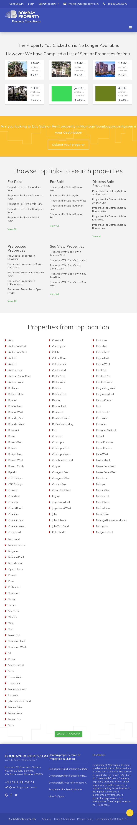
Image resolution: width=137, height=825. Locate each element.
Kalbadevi (101, 346)
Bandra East (15, 406)
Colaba (56, 352)
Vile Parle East (16, 665)
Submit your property (68, 145)
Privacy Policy (85, 818)
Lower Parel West (106, 472)
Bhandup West (16, 424)
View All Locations (68, 734)
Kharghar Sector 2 (106, 430)
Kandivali (101, 370)
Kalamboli (101, 340)
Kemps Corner (104, 400)
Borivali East (15, 454)
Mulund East (14, 719)
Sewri (11, 599)
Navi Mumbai (15, 563)
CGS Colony (15, 484)
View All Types (57, 796)
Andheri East (15, 370)
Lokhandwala (103, 460)
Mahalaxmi (102, 478)
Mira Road (14, 539)
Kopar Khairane (104, 442)
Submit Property (49, 3)
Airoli (11, 340)
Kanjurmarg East (105, 394)
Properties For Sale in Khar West (68, 200)
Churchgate (58, 346)
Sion (10, 629)
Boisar (12, 436)
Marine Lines (103, 508)
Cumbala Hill (59, 370)
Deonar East (59, 406)
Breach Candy (16, 466)
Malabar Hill (102, 496)
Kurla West (102, 454)
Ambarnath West (17, 352)
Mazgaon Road (104, 532)
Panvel (12, 575)
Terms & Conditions (64, 818)
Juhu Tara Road (60, 526)
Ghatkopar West (61, 454)
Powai (11, 659)
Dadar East (58, 376)
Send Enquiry (16, 3)
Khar (98, 406)
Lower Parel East (105, 466)
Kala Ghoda (58, 532)
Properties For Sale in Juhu (64, 195)
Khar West (102, 418)
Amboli (12, 358)
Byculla (12, 472)
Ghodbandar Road (62, 460)
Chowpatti (58, 340)
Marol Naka (102, 514)
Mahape (100, 484)
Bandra (12, 400)
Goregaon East (60, 472)
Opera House (15, 569)
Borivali (12, 448)
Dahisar (56, 388)
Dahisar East (59, 394)
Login (31, 3)
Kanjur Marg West (106, 388)
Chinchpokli (14, 532)
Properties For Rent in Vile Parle (25, 203)
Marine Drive (15, 707)
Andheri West (16, 382)
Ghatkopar (58, 442)
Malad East (14, 635)
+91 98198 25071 (117, 3)
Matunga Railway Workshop (111, 520)
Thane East (14, 683)
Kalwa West (102, 352)
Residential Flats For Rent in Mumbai (68, 768)
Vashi (11, 671)
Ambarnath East (17, 346)
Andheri (12, 364)
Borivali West (15, 460)
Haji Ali (56, 496)
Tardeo (12, 605)
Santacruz (14, 593)
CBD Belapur (15, 478)
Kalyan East (102, 358)
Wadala (12, 617)
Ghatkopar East (60, 448)
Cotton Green (59, 358)
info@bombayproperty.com (83, 3)
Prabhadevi (14, 587)
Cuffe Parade (59, 364)
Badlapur (13, 388)
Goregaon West (61, 478)
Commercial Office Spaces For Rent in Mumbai (68, 775)
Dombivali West (60, 418)
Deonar (56, 400)
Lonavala (13, 695)
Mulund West (15, 713)
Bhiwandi (13, 430)
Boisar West (15, 442)
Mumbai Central (17, 545)
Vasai (11, 725)
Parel (11, 581)
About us (47, 818)
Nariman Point (16, 557)
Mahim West (103, 490)
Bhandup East (16, 418)
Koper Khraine (104, 448)
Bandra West (15, 412)
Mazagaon (102, 526)
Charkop (13, 502)
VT (9, 653)
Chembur (13, 514)
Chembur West (16, 526)
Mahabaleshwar (17, 689)
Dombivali (57, 412)
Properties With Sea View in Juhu (68, 260)
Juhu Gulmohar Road (19, 701)
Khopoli (100, 436)
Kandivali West (104, 382)
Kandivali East (103, 376)
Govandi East (59, 484)
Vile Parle (13, 611)
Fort (54, 430)
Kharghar (101, 424)
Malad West (102, 502)
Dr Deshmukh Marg (62, 424)
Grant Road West (61, 490)
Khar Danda (102, 412)
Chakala (12, 490)
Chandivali (14, 496)
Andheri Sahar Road (19, 376)
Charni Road (15, 508)
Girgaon (56, 466)
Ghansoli (57, 436)
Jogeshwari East (61, 502)
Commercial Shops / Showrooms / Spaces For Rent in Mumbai (68, 782)
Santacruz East (16, 641)
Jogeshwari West (61, 508)
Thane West (15, 677)
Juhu (54, 514)
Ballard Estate (16, 394)
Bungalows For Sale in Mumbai (65, 789)
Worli (11, 623)
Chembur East (16, 520)
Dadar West (58, 382)
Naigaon (13, 551)
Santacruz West (17, 647)
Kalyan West (103, 364)
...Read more (103, 804)
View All (11, 229)
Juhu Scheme (59, 520)
